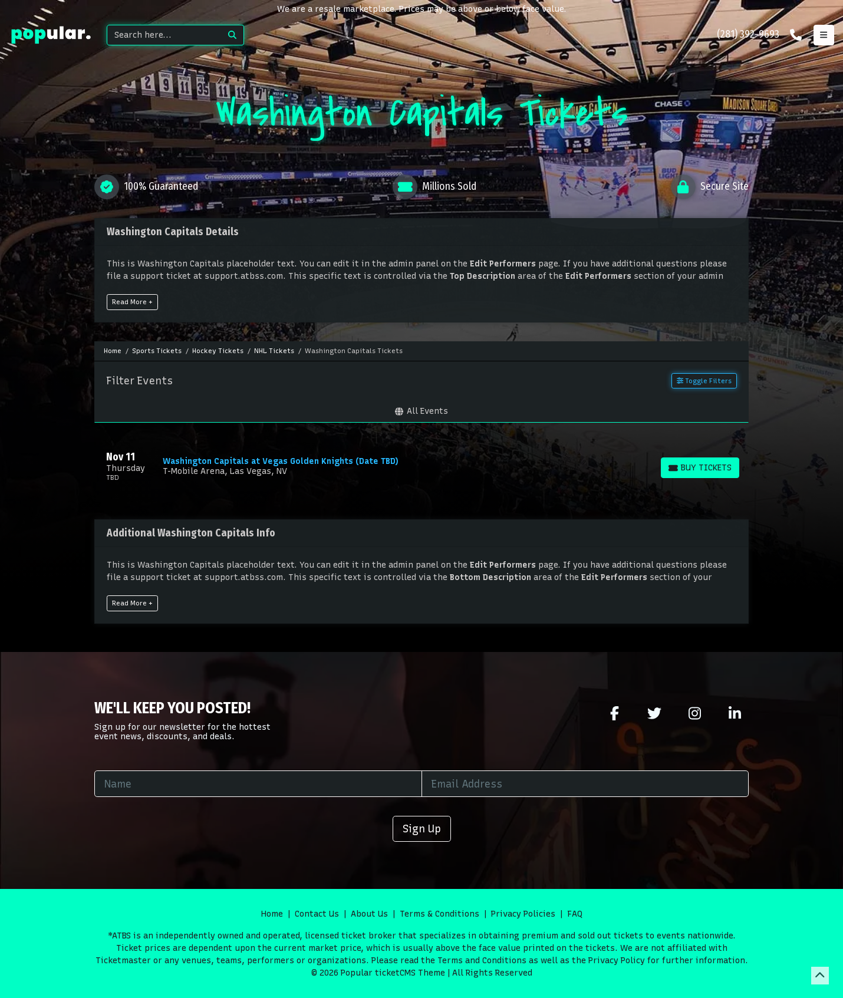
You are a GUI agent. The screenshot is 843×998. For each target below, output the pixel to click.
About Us (369, 914)
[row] (421, 466)
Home (272, 914)
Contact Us (317, 914)
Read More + (132, 302)
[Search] (164, 35)
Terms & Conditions (439, 914)
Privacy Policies (523, 914)
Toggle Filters (704, 381)
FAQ (574, 914)
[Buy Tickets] (700, 467)
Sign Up (422, 828)
